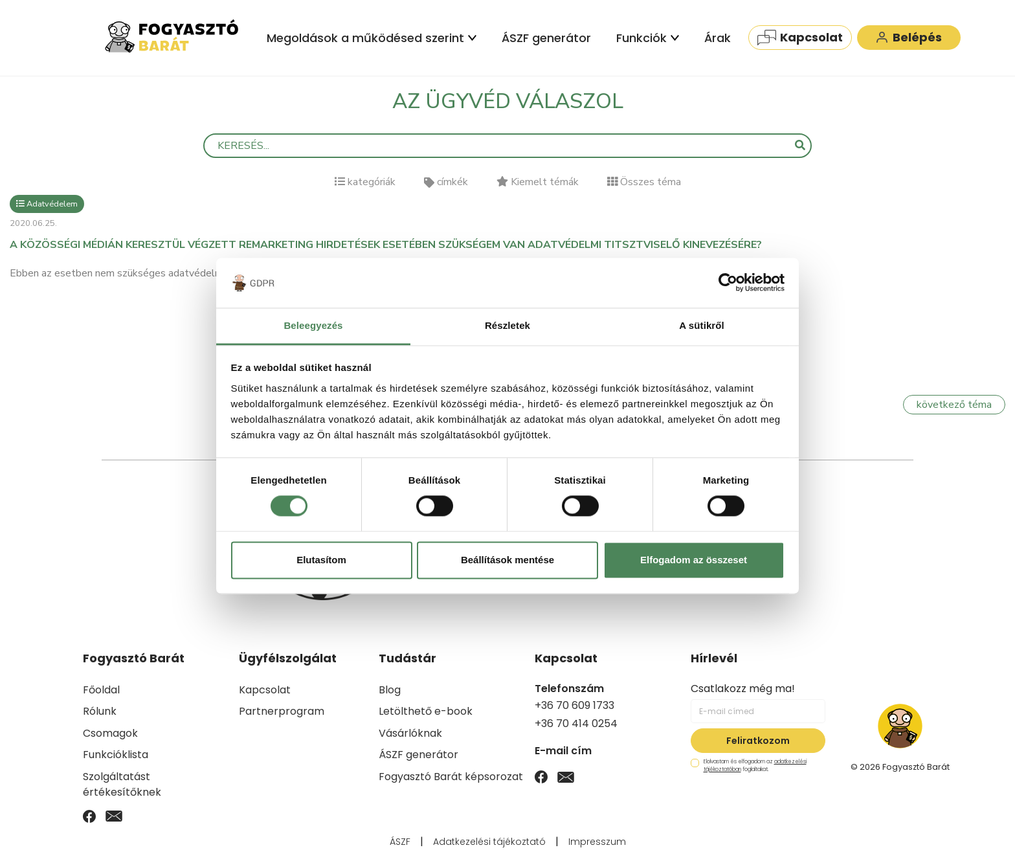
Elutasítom (321, 559)
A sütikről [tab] (701, 325)
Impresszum (597, 841)
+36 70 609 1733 (574, 705)
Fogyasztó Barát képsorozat (451, 776)
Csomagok (110, 733)
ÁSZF (400, 841)
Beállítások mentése (507, 559)
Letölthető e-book (426, 711)
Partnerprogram (281, 711)
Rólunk (100, 711)
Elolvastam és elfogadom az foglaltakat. (749, 765)
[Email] (114, 816)
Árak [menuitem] (717, 38)
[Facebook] (89, 816)
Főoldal (101, 689)
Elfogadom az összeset (693, 559)
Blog (390, 689)
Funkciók (647, 38)
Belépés (909, 37)
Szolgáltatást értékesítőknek (122, 784)
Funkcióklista (115, 754)
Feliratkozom (758, 740)
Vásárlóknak (410, 733)
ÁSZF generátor (418, 754)
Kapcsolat (800, 37)
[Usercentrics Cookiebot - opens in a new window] (728, 283)
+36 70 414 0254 (576, 723)
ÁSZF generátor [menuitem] (546, 38)
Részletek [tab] (507, 325)
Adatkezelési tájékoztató (489, 841)
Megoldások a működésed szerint (371, 38)
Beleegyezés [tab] (313, 325)
